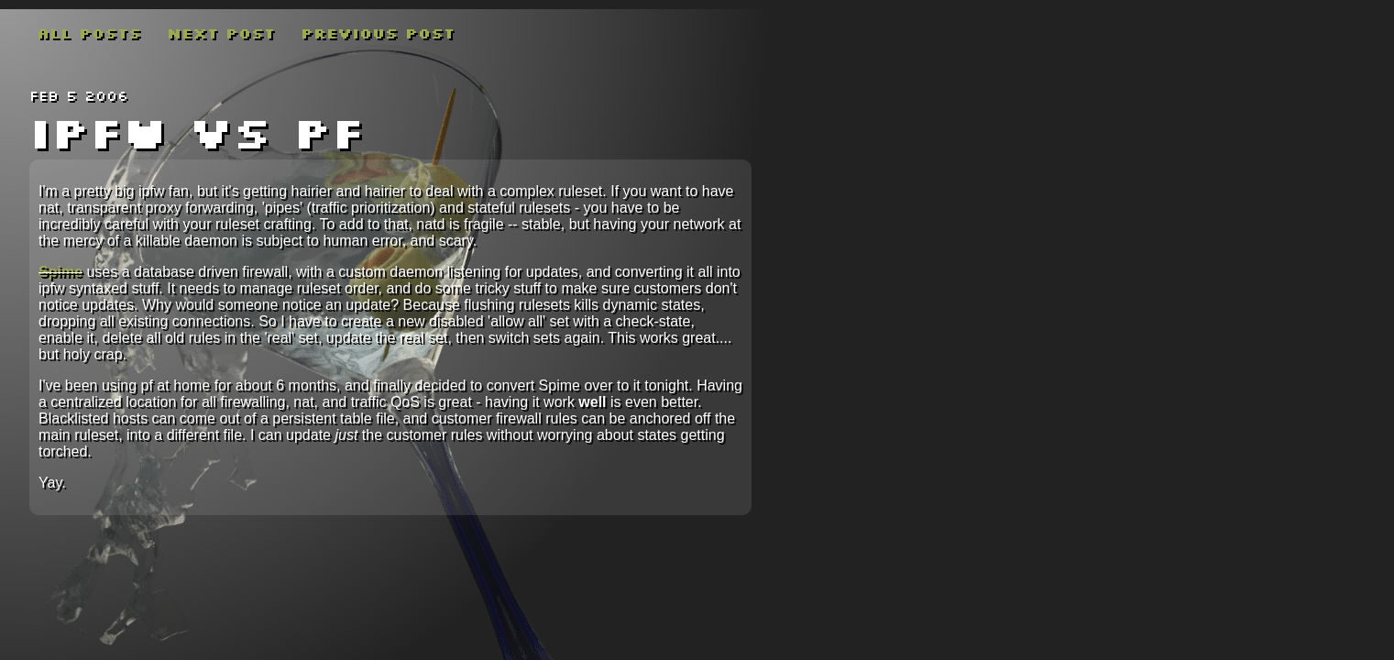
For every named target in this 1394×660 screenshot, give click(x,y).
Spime (60, 272)
